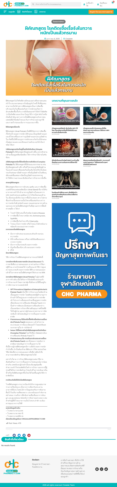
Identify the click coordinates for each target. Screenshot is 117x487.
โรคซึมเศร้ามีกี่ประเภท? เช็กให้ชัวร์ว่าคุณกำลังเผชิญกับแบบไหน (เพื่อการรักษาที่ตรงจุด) (65, 194)
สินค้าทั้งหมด (27, 11)
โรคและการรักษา (58, 21)
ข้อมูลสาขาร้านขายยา (41, 464)
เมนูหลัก (12, 11)
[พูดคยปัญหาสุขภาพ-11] (81, 307)
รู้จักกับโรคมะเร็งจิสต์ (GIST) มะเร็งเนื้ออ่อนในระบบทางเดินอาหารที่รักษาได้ (65, 161)
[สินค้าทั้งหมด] (19, 11)
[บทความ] (36, 11)
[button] (14, 435)
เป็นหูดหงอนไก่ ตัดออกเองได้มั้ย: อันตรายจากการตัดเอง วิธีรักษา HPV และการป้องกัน (96, 130)
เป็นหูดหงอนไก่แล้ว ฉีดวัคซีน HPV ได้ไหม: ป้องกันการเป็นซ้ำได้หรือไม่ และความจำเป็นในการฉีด (65, 130)
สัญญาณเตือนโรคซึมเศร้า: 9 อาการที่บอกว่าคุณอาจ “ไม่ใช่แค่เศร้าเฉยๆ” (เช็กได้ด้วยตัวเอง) (96, 162)
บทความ (42, 11)
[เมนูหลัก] (5, 11)
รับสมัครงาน (37, 467)
